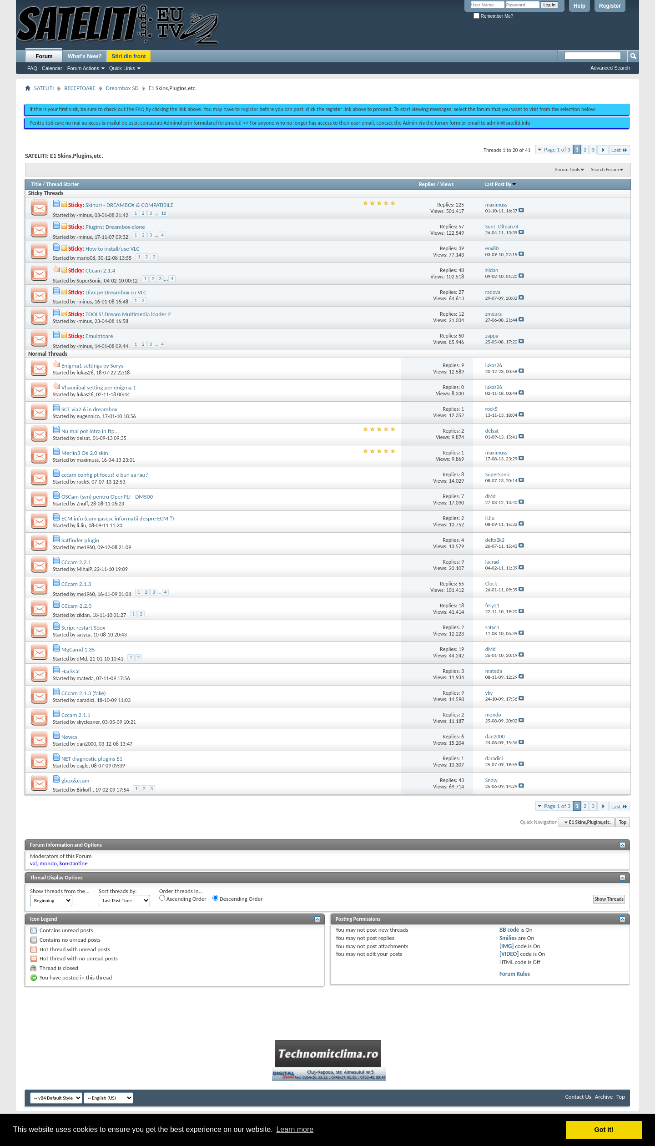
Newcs (69, 736)
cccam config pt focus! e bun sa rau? (104, 474)
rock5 (83, 482)
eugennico (88, 416)
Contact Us (578, 1096)
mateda (85, 678)
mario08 (86, 258)
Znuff (82, 503)
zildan (83, 615)
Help (579, 6)
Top (622, 822)
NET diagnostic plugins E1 (91, 758)
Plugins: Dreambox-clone (115, 226)
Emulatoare (99, 336)
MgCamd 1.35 (78, 649)
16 (163, 213)
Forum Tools (567, 169)
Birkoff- (85, 790)
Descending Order (237, 898)
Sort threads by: (118, 891)
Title (36, 184)
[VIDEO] (509, 953)
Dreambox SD (122, 88)
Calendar (52, 68)
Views (447, 184)
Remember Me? (493, 16)
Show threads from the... (60, 891)
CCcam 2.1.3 (76, 584)
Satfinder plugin (80, 540)
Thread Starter (62, 184)
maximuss (88, 460)
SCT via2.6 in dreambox (89, 409)
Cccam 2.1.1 (76, 715)
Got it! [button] (604, 1129)
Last (619, 149)
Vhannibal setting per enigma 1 (98, 387)
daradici (86, 700)
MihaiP (84, 569)
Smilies (508, 937)
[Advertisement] (327, 95)
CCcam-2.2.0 (76, 605)
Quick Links (122, 68)
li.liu (81, 525)
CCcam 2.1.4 (100, 270)
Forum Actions (83, 68)
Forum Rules (514, 973)
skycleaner (88, 722)
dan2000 (86, 744)
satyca (84, 634)
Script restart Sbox (83, 627)
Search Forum (605, 169)
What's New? (84, 56)
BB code (509, 929)
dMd (82, 659)
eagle (83, 765)
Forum (43, 56)
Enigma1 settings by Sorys (92, 365)
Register (610, 6)
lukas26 (85, 372)
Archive (604, 1096)
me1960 (86, 547)
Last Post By (500, 184)
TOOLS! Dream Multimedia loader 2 (128, 314)
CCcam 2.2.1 (76, 562)
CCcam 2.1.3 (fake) (83, 693)
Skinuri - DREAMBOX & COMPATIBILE (129, 205)
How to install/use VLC (112, 248)
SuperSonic (89, 281)
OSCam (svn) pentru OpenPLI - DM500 (107, 496)
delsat (83, 438)
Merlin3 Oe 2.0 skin (84, 452)
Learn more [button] (294, 1129)
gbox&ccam (75, 780)
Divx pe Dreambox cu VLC (116, 292)
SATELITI (44, 88)
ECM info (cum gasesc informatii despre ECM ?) (117, 518)
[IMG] (506, 946)
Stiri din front (128, 56)
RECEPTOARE (80, 88)
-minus (84, 215)
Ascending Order (183, 898)
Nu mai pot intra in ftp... (90, 431)
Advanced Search (610, 68)
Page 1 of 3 (557, 149)
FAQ (32, 68)
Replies (427, 184)
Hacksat (70, 671)
